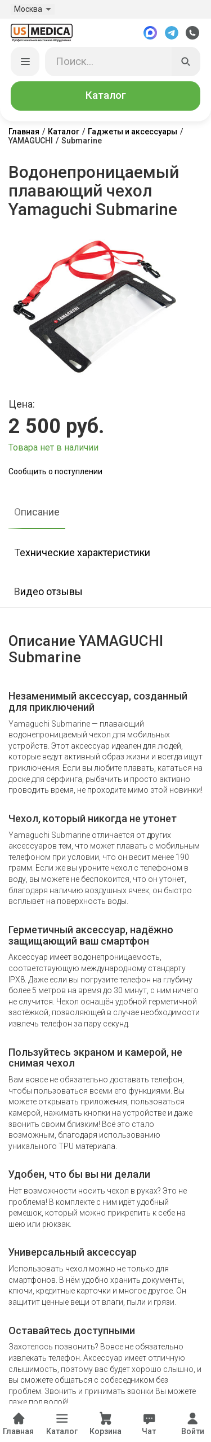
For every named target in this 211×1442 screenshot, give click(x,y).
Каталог (106, 95)
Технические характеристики (82, 552)
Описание (37, 512)
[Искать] (186, 61)
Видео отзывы (48, 591)
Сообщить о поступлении (55, 471)
